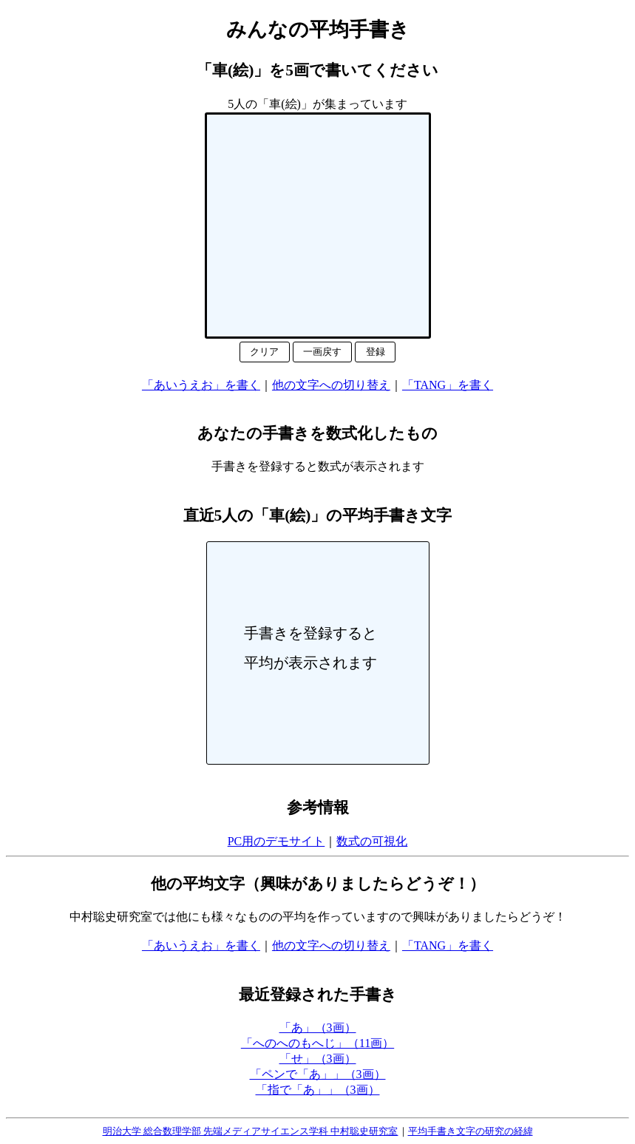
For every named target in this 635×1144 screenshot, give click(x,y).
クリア (264, 351)
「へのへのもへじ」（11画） (317, 1043)
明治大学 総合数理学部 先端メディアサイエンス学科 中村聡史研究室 (250, 1131)
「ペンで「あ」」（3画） (318, 1074)
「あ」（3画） (317, 1027)
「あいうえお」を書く (201, 385)
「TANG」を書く (447, 385)
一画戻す (322, 351)
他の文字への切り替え (331, 385)
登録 (375, 351)
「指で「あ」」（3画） (318, 1089)
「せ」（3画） (317, 1058)
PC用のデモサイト (276, 841)
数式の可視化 (371, 841)
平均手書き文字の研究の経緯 (470, 1131)
